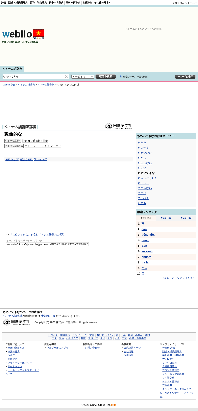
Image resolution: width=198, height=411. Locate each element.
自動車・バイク (105, 335)
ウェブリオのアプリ (57, 347)
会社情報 (128, 351)
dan (144, 229)
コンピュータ (79, 335)
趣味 (83, 338)
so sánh (147, 251)
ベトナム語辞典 (12, 68)
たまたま (143, 147)
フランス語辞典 (170, 370)
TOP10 (145, 218)
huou (145, 240)
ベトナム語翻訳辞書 (20, 127)
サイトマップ (15, 366)
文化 (54, 338)
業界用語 (65, 335)
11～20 (166, 217)
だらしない (145, 162)
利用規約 (12, 359)
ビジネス (53, 335)
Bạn (144, 245)
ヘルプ (193, 2)
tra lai (145, 262)
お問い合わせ (92, 347)
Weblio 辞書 (9, 84)
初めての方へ (179, 2)
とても (142, 203)
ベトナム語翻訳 (46, 84)
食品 (109, 338)
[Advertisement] (145, 36)
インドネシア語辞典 (173, 374)
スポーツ (93, 338)
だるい (142, 168)
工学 (123, 335)
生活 (61, 338)
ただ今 (142, 142)
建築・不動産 (135, 335)
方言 (124, 338)
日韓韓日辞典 (73, 2)
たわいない (145, 152)
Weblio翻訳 (168, 359)
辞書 (3, 2)
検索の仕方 (14, 351)
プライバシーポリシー (20, 362)
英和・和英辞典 (38, 2)
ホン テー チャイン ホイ (43, 146)
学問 (147, 335)
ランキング (40, 159)
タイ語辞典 (168, 377)
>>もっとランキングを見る (179, 278)
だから (142, 157)
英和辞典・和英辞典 (173, 355)
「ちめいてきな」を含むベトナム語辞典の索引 (37, 234)
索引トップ (12, 159)
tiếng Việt (148, 234)
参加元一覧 (48, 315)
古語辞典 (87, 2)
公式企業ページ (132, 347)
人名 (117, 338)
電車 (91, 335)
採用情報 (128, 355)
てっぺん (143, 198)
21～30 (186, 217)
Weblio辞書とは (16, 347)
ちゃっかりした (147, 178)
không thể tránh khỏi (35, 140)
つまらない (145, 188)
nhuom (146, 257)
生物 (102, 338)
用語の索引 (26, 159)
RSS (114, 405)
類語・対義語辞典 (18, 2)
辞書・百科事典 (137, 338)
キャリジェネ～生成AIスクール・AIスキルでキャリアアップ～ (177, 393)
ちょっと (143, 183)
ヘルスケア (72, 338)
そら (144, 268)
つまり (142, 193)
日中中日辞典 (56, 2)
